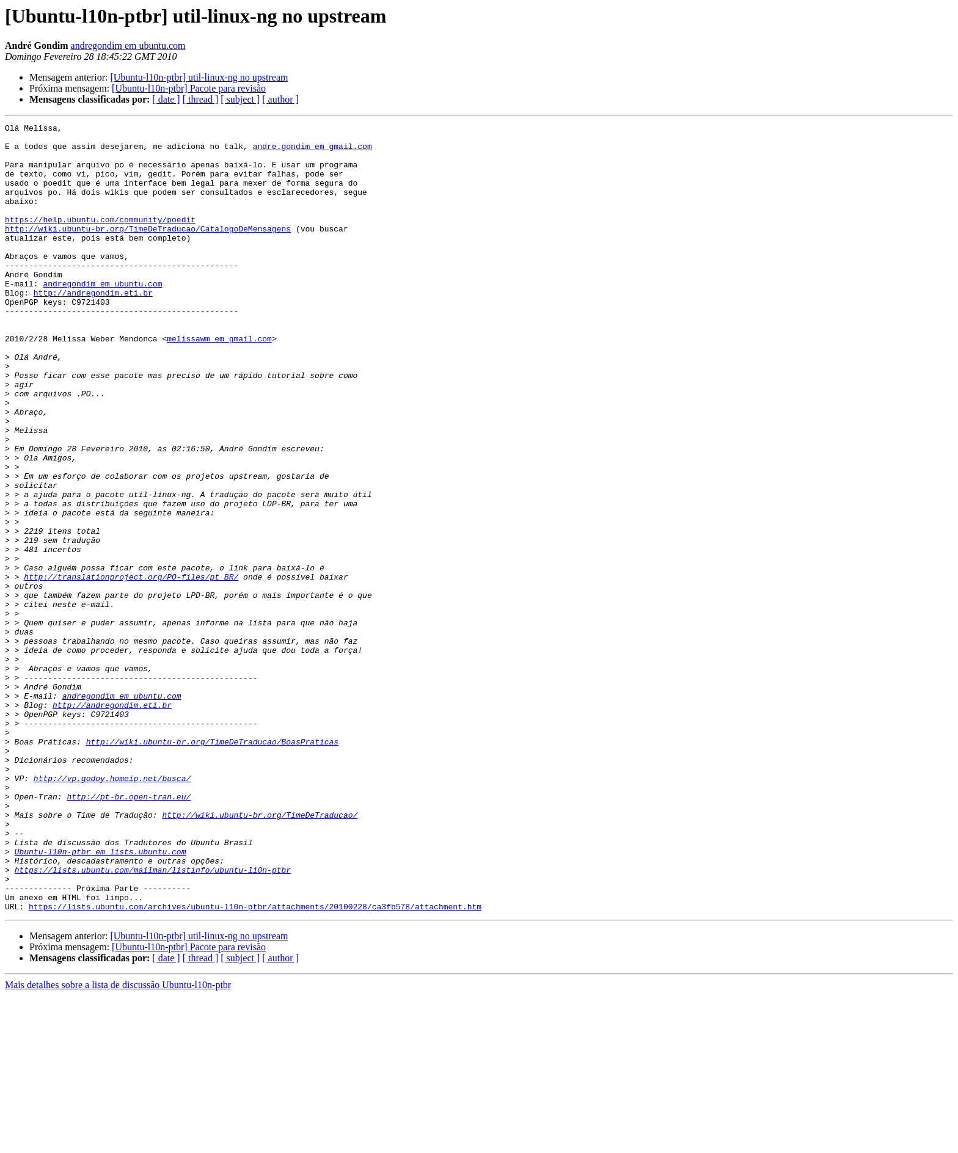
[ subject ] (240, 99)
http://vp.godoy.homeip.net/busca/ (112, 909)
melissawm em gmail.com (219, 382)
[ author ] (280, 99)
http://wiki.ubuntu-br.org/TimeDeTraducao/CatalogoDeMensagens (148, 250)
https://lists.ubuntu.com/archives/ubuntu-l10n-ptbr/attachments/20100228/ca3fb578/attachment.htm (255, 1063)
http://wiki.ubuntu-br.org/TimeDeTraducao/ (259, 953)
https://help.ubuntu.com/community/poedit (100, 239)
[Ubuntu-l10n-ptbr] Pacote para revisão (189, 88)
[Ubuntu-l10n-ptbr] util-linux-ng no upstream (199, 77)
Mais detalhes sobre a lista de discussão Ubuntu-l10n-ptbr (118, 1142)
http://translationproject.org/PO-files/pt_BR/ (131, 668)
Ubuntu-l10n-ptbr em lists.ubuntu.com (100, 997)
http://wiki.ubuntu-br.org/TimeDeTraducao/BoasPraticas (212, 865)
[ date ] (166, 99)
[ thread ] (201, 99)
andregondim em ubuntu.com (128, 45)
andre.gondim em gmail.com (312, 151)
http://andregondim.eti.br (93, 327)
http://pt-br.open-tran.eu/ (129, 931)
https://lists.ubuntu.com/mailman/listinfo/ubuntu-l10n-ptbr (153, 1019)
